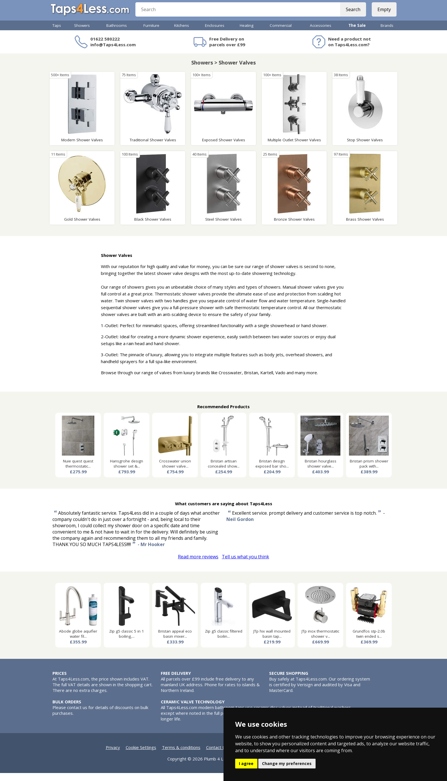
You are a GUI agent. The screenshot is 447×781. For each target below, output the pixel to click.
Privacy (113, 755)
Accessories (320, 33)
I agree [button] (246, 763)
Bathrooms (116, 33)
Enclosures (214, 33)
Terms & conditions (181, 755)
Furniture (151, 33)
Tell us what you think (245, 564)
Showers (82, 33)
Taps (56, 33)
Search (351, 14)
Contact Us (217, 755)
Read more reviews (198, 564)
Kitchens (181, 33)
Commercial (281, 33)
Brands (387, 33)
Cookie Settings (141, 755)
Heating (246, 33)
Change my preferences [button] (287, 763)
